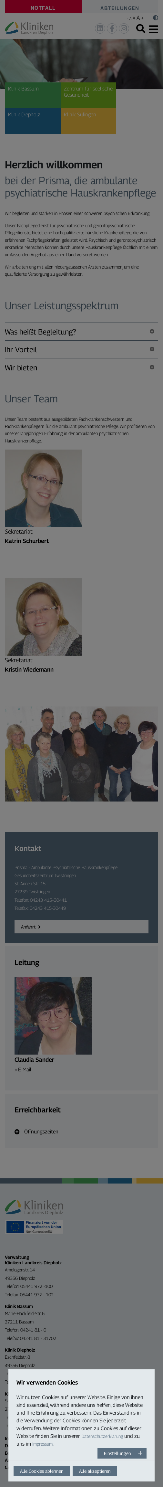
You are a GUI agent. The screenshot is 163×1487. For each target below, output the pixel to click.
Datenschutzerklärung (102, 1436)
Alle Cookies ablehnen (42, 1471)
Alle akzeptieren (95, 1471)
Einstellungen (117, 1453)
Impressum (42, 1444)
